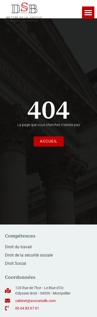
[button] (88, 12)
